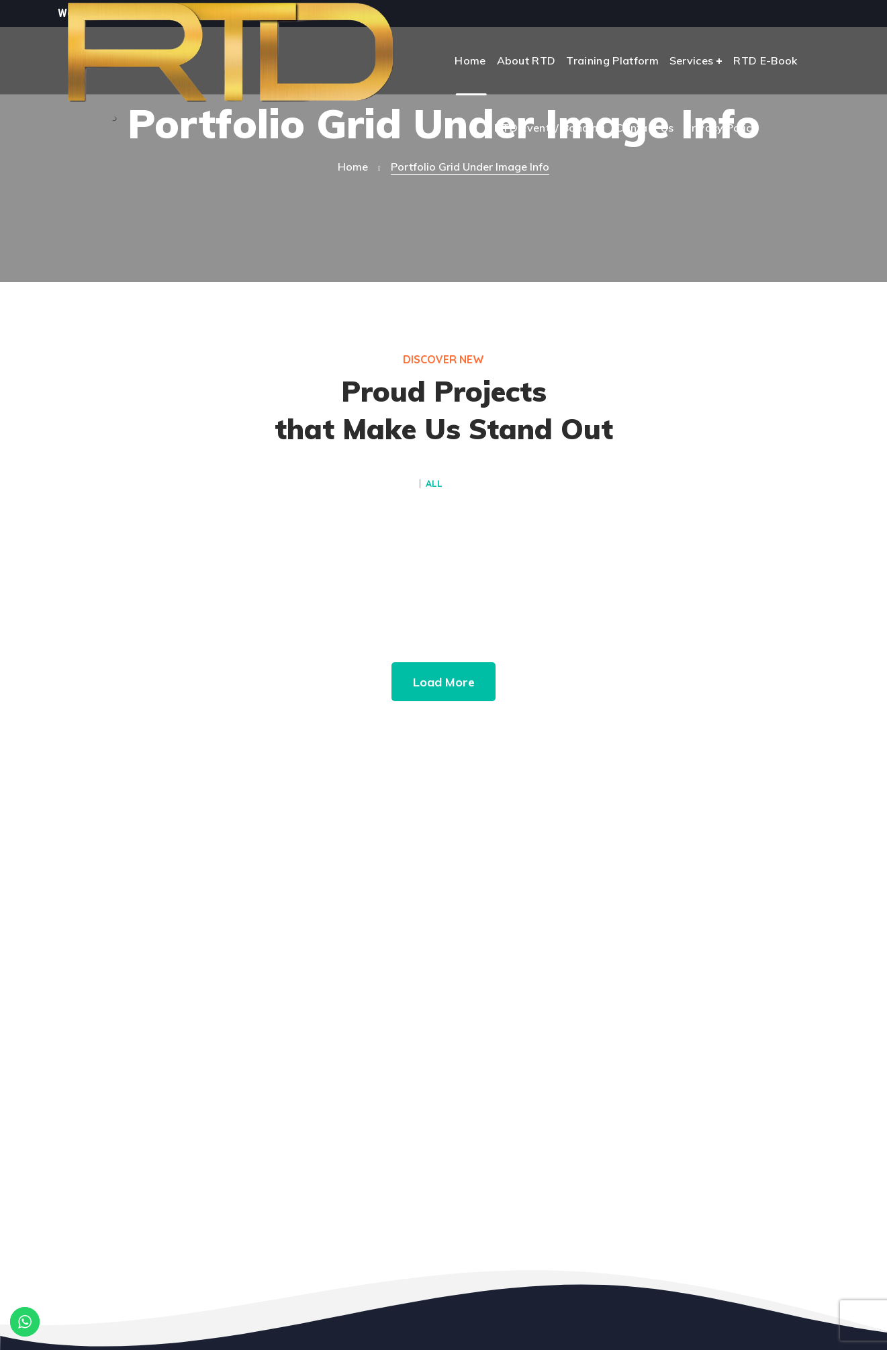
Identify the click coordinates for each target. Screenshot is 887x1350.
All (434, 484)
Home (353, 166)
